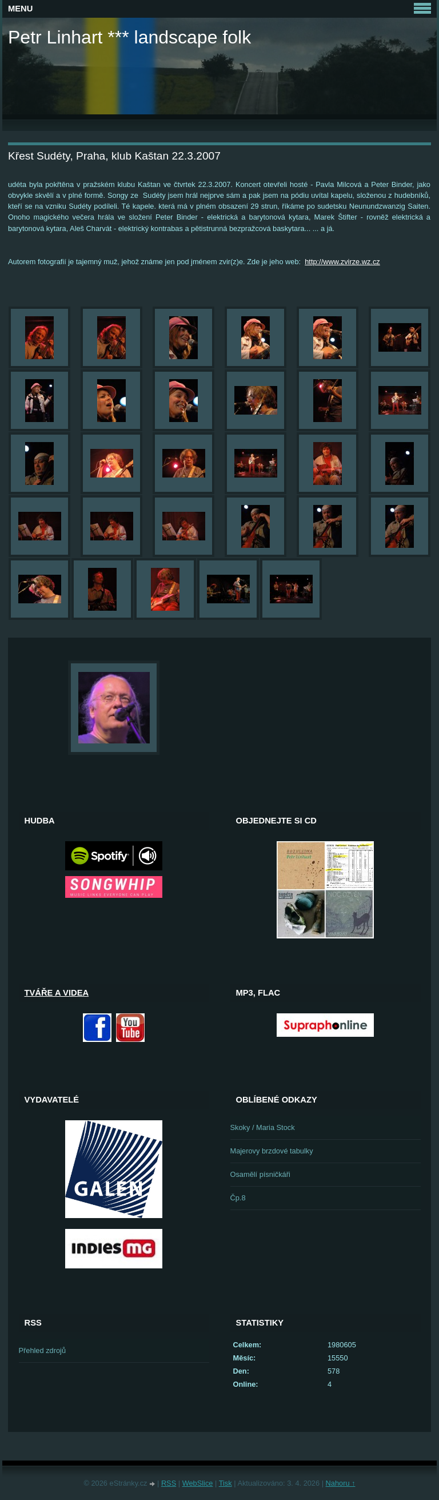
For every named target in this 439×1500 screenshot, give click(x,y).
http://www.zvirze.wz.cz (342, 261)
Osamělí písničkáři (260, 1174)
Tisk (225, 1483)
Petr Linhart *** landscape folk (129, 37)
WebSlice (197, 1483)
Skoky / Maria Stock (262, 1127)
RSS (168, 1483)
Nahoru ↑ (341, 1483)
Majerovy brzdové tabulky (271, 1151)
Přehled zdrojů (42, 1350)
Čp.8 (238, 1197)
